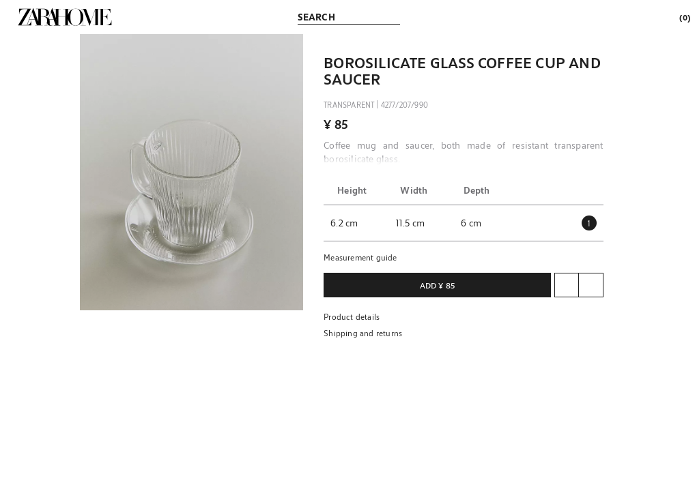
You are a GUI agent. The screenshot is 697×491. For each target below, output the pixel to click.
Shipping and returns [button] (363, 333)
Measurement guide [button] (360, 257)
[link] (65, 17)
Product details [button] (352, 316)
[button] (191, 172)
